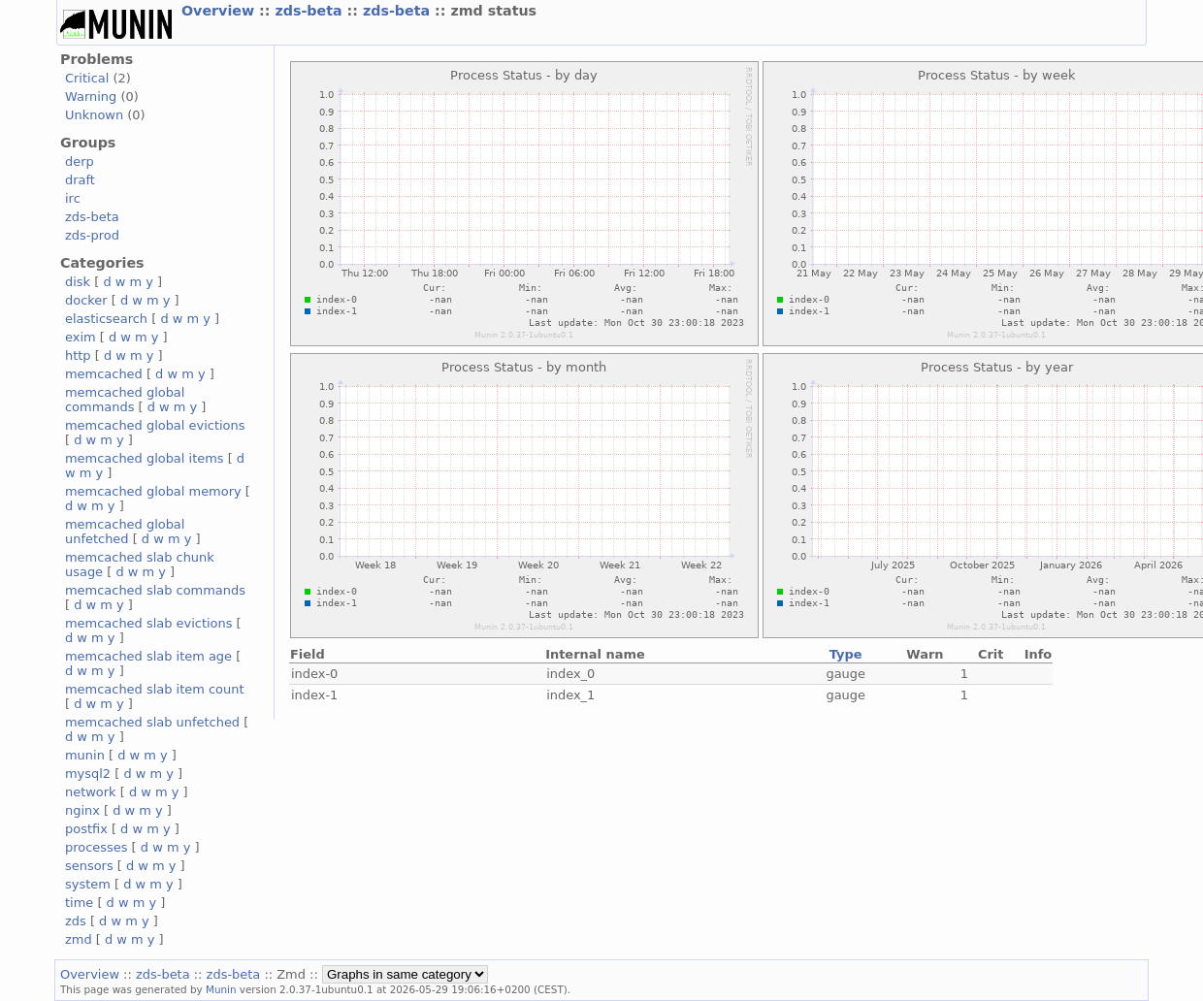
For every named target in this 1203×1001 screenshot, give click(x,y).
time (79, 902)
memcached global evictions (154, 425)
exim (80, 337)
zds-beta (310, 10)
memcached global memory (153, 491)
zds (75, 921)
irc (73, 198)
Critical (87, 78)
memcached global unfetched (124, 531)
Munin (221, 989)
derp (79, 161)
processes (96, 847)
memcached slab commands (155, 590)
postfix (86, 829)
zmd (78, 939)
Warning (90, 96)
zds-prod (92, 235)
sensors (89, 865)
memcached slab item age (148, 656)
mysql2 (88, 773)
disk (77, 281)
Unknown (94, 115)
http (78, 355)
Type (845, 654)
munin (85, 755)
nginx (82, 810)
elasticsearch (106, 318)
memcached (104, 374)
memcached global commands (124, 399)
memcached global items (144, 458)
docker (86, 300)
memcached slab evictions (148, 623)
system (88, 884)
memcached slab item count (154, 689)
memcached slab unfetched (152, 722)
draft (80, 180)
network (90, 792)
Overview (220, 10)
